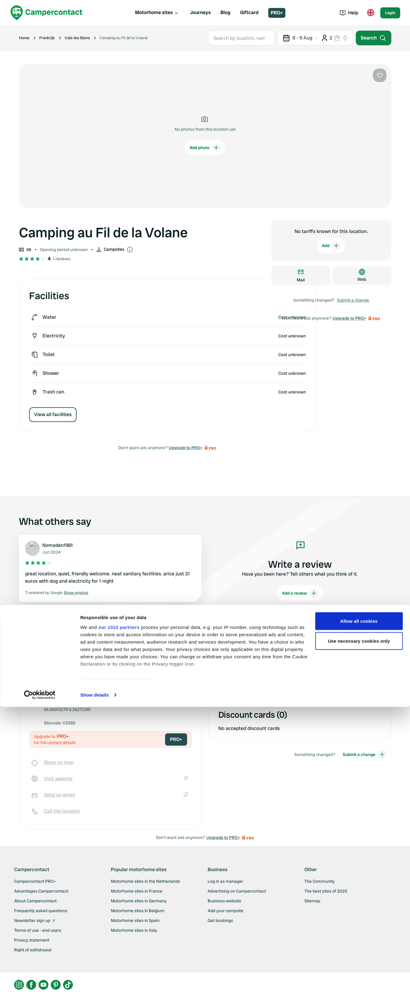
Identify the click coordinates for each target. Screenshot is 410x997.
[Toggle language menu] (370, 13)
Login (390, 12)
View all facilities (53, 414)
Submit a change (353, 300)
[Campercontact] (46, 13)
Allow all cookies (359, 911)
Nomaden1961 (57, 545)
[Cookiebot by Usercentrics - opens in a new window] (39, 985)
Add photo (205, 147)
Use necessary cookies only (359, 931)
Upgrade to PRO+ (185, 447)
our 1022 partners (118, 917)
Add (331, 245)
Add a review (300, 593)
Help (349, 12)
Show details (94, 985)
